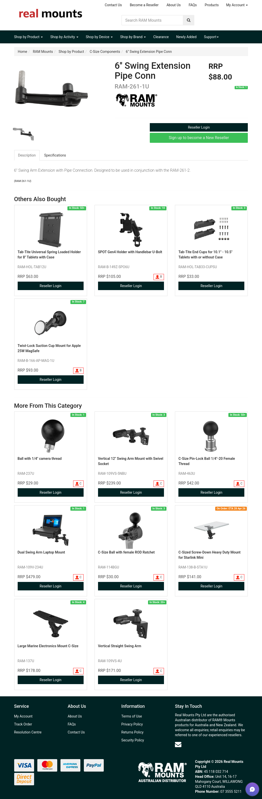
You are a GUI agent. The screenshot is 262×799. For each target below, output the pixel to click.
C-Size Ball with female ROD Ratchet (126, 552)
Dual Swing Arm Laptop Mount (41, 552)
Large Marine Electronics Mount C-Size (48, 646)
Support (211, 37)
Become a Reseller (144, 5)
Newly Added (186, 37)
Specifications (55, 155)
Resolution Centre (28, 732)
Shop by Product (28, 37)
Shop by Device (99, 37)
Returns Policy (132, 732)
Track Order (23, 724)
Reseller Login (199, 127)
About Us (173, 5)
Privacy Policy (132, 724)
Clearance (161, 37)
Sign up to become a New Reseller (199, 137)
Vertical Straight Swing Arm (119, 646)
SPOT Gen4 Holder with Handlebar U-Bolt (130, 252)
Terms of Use (131, 716)
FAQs (193, 5)
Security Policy (132, 740)
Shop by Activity (64, 37)
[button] (252, 789)
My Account (237, 5)
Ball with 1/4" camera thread (40, 459)
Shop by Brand (133, 37)
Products (212, 5)
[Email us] (178, 744)
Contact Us (113, 5)
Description (27, 155)
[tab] (27, 155)
